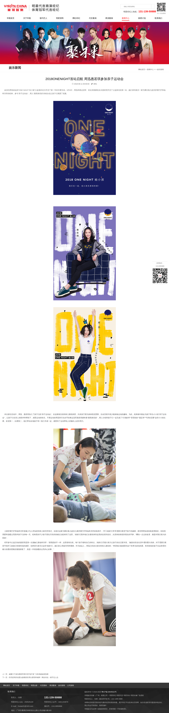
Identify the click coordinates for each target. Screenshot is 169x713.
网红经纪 (76, 18)
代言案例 (92, 18)
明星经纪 (25, 685)
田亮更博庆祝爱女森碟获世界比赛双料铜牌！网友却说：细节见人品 (33, 677)
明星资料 (60, 18)
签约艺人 (43, 18)
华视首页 (10, 18)
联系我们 (158, 18)
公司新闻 (70, 685)
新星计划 (142, 18)
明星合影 (34, 685)
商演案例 (109, 18)
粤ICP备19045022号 (109, 692)
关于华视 (27, 18)
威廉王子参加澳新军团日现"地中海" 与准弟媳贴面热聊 (28, 674)
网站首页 (141, 69)
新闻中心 (125, 18)
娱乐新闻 (160, 69)
